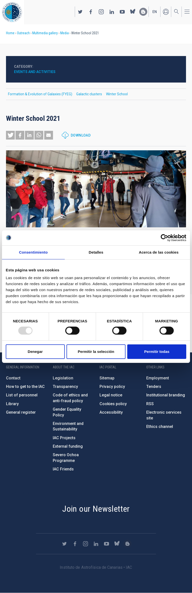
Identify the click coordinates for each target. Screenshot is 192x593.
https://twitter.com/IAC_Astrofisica (80, 12)
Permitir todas (157, 351)
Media (64, 33)
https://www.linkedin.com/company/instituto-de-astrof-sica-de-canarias (111, 12)
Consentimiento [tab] (33, 252)
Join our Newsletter (96, 509)
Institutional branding (165, 395)
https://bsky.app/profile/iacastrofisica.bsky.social (133, 12)
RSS (150, 403)
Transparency (65, 386)
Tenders (153, 386)
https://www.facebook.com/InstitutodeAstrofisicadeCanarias (91, 12)
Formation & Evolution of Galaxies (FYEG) (40, 94)
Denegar (35, 351)
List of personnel (22, 395)
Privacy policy (112, 386)
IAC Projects (64, 437)
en (154, 12)
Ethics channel (159, 426)
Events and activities (35, 72)
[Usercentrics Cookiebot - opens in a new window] (164, 237)
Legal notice (111, 395)
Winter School (117, 94)
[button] (10, 135)
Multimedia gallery (45, 33)
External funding (68, 446)
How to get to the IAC (25, 386)
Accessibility (111, 412)
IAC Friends (63, 469)
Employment (157, 378)
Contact (13, 378)
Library (12, 403)
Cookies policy (113, 403)
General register (21, 412)
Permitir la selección (96, 351)
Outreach (23, 33)
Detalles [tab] (96, 252)
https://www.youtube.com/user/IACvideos (122, 12)
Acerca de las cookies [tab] (158, 252)
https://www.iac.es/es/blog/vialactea (143, 12)
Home (10, 33)
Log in (165, 12)
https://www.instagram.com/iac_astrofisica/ (101, 12)
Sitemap (107, 378)
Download (80, 135)
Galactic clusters (89, 94)
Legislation (63, 378)
